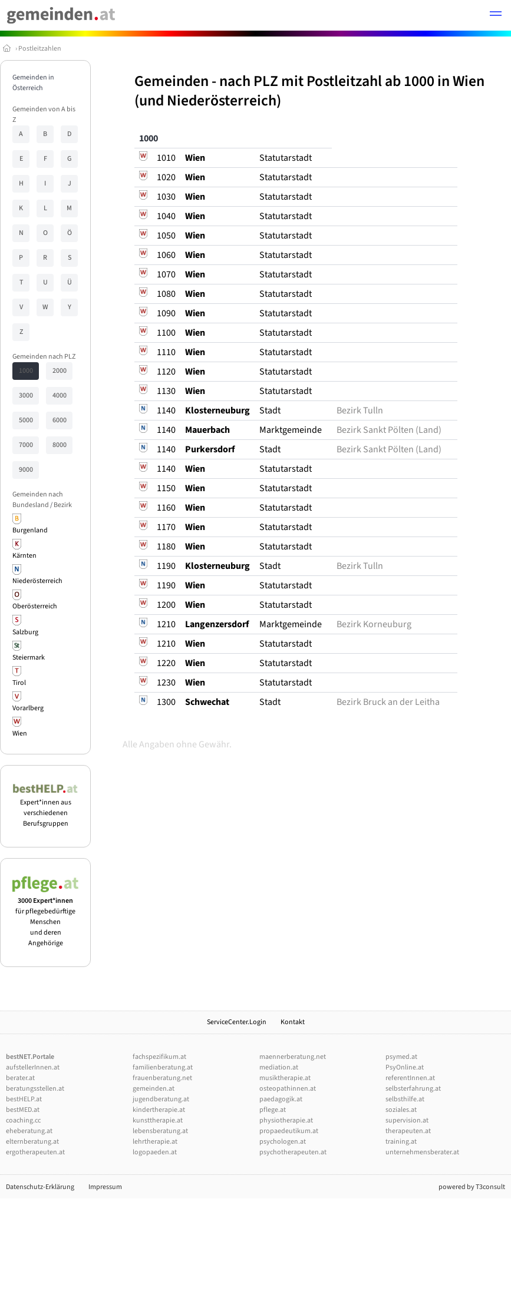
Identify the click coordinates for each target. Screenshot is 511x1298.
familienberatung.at (163, 1067)
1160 (166, 507)
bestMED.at (22, 1110)
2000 (59, 371)
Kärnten (24, 556)
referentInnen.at (410, 1078)
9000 (26, 470)
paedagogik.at (280, 1099)
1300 (166, 702)
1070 (166, 274)
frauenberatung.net (162, 1078)
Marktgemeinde (290, 429)
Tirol (19, 683)
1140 (166, 410)
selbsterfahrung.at (413, 1089)
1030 (166, 196)
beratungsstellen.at (35, 1089)
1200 (166, 604)
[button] (495, 15)
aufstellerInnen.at (33, 1067)
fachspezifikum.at (159, 1057)
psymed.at (401, 1057)
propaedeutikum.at (288, 1131)
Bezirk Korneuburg (374, 624)
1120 (166, 371)
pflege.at (272, 1110)
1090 (166, 313)
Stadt (270, 410)
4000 (59, 395)
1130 (166, 391)
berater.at (20, 1078)
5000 (26, 420)
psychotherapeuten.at (293, 1152)
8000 (59, 445)
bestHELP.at (24, 1099)
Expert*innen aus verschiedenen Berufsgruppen (45, 808)
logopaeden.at (155, 1152)
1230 (166, 682)
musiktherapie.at (285, 1078)
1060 (166, 255)
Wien (19, 734)
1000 (26, 371)
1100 (166, 332)
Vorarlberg (28, 708)
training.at (401, 1142)
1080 (166, 293)
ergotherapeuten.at (35, 1152)
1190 (166, 565)
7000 (26, 445)
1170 (166, 527)
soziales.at (401, 1110)
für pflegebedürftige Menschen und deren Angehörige (45, 916)
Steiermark (28, 658)
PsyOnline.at (404, 1067)
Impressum (105, 1187)
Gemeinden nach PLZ (43, 357)
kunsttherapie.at (158, 1120)
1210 (166, 624)
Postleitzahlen (39, 49)
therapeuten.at (408, 1131)
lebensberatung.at (160, 1131)
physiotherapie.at (286, 1120)
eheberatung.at (29, 1131)
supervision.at (406, 1120)
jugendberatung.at (161, 1099)
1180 (166, 546)
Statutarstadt (285, 157)
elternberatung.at (32, 1142)
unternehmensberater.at (422, 1152)
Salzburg (25, 632)
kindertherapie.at (159, 1110)
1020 (166, 177)
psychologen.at (282, 1142)
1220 (166, 663)
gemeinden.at (153, 1089)
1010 (166, 157)
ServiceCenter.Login (236, 1022)
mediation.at (278, 1067)
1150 (166, 488)
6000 (59, 420)
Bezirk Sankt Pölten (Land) (389, 429)
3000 (26, 395)
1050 (166, 235)
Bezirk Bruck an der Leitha (388, 702)
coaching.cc (23, 1120)
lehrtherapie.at (155, 1142)
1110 (166, 352)
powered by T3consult (472, 1187)
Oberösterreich (34, 606)
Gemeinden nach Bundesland (37, 499)
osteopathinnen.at (287, 1089)
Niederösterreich (37, 581)
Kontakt (293, 1022)
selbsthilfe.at (404, 1099)
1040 (166, 216)
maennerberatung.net (292, 1057)
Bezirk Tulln (360, 410)
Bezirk (63, 505)
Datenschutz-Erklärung (40, 1187)
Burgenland (30, 530)
